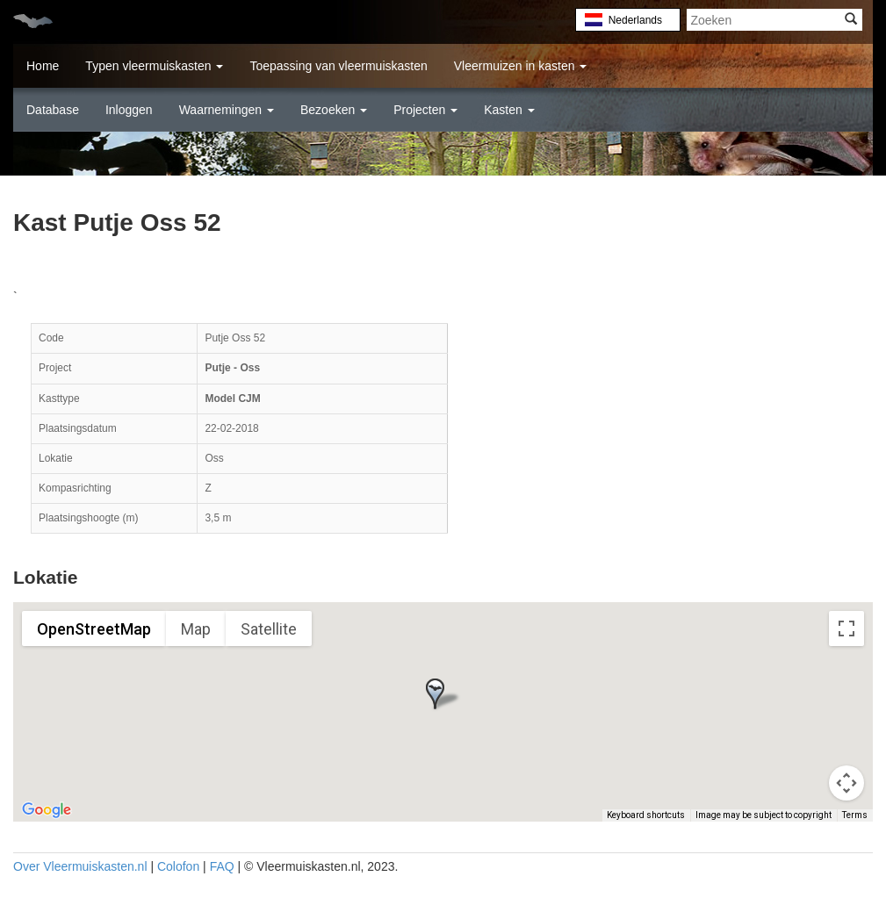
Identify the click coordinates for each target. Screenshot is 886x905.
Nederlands (635, 20)
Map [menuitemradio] (196, 629)
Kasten (509, 110)
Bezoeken (333, 110)
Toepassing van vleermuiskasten (338, 66)
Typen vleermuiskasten (154, 66)
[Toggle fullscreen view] (846, 628)
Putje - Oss (232, 368)
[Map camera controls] (846, 783)
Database (52, 110)
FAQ (222, 866)
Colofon (178, 866)
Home (42, 66)
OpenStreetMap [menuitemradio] (94, 629)
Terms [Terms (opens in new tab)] (855, 815)
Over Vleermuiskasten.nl (80, 866)
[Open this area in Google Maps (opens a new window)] (47, 810)
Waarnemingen (226, 110)
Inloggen (129, 110)
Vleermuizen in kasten (520, 66)
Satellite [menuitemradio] (269, 629)
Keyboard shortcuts (646, 815)
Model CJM (232, 398)
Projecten (425, 110)
